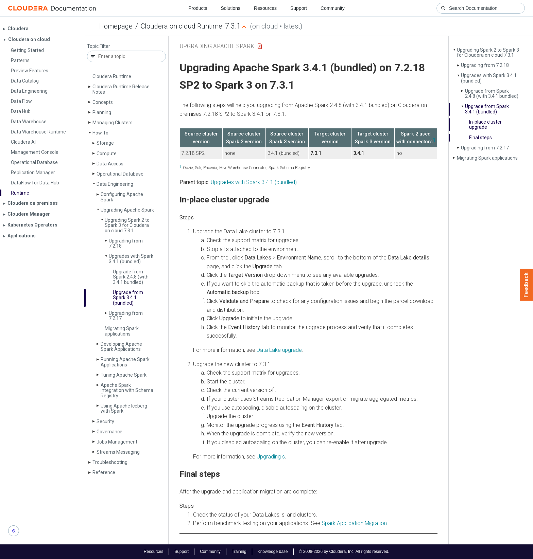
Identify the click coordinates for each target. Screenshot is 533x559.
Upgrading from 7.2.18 (126, 243)
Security (105, 421)
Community (333, 8)
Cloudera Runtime (111, 76)
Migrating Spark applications (122, 331)
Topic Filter (98, 46)
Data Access (110, 163)
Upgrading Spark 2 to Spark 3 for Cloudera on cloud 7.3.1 (127, 225)
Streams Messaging (118, 452)
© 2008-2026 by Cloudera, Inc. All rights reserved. (344, 551)
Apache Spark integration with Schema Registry (127, 390)
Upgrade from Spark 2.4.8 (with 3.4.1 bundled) (131, 277)
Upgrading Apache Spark (127, 210)
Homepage (116, 26)
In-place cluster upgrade (485, 124)
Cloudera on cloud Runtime (181, 26)
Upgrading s (271, 456)
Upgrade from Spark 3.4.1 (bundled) (128, 298)
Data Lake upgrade (279, 350)
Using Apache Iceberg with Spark (124, 408)
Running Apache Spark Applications (125, 362)
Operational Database (120, 174)
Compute (107, 153)
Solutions (230, 8)
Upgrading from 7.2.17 (126, 315)
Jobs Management (117, 442)
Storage (105, 143)
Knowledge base (273, 551)
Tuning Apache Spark (124, 375)
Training (239, 551)
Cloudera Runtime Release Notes (121, 89)
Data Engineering (115, 184)
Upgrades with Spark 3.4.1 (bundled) (131, 258)
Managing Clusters (112, 122)
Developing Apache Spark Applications (121, 346)
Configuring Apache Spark (122, 197)
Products (197, 8)
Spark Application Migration (354, 523)
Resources (265, 8)
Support (298, 8)
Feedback (526, 284)
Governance (109, 431)
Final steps (480, 137)
